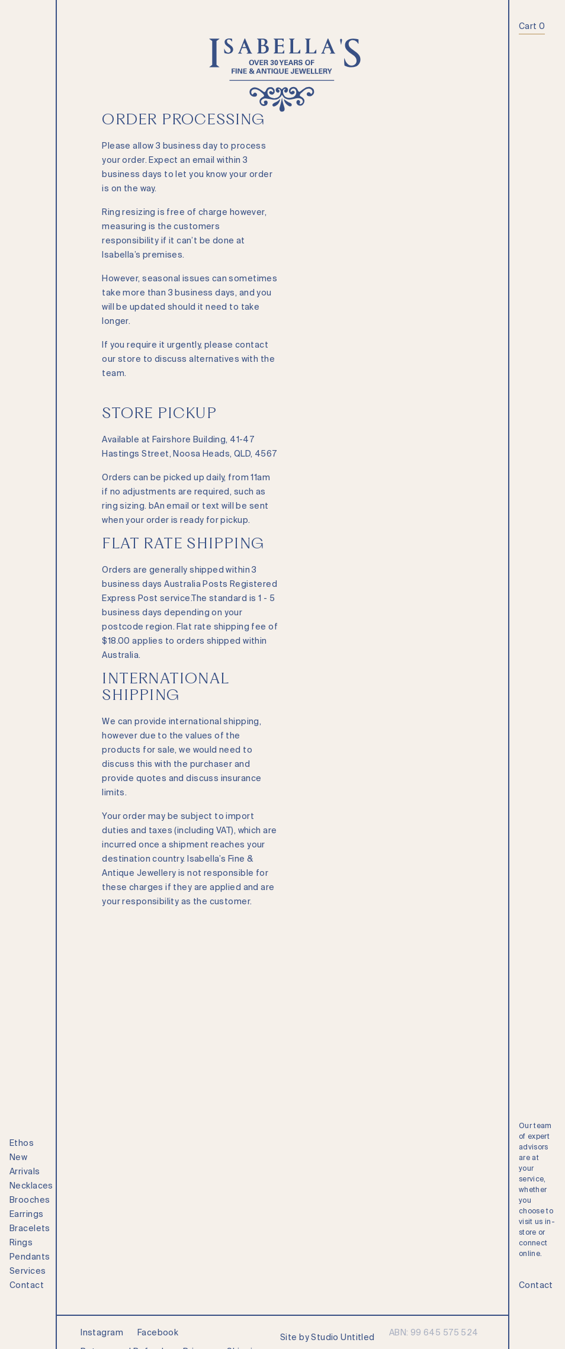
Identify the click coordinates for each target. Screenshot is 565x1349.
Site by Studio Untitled (327, 1337)
